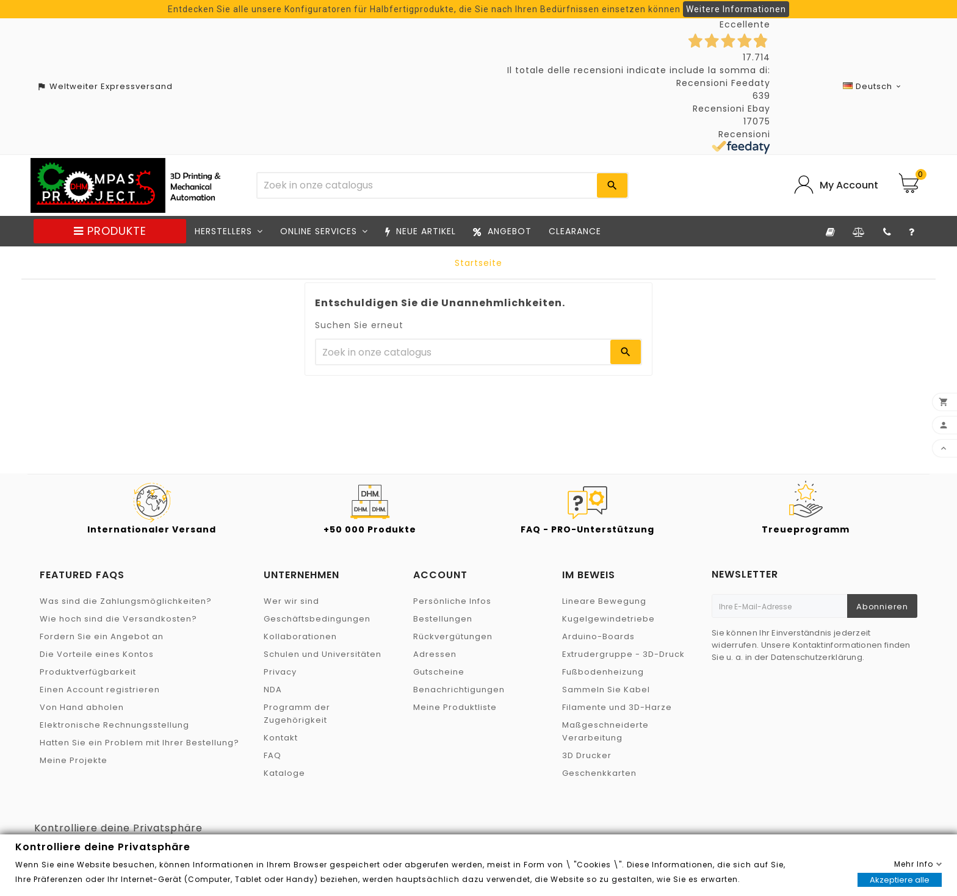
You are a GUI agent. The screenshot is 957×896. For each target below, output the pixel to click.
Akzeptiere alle (900, 880)
